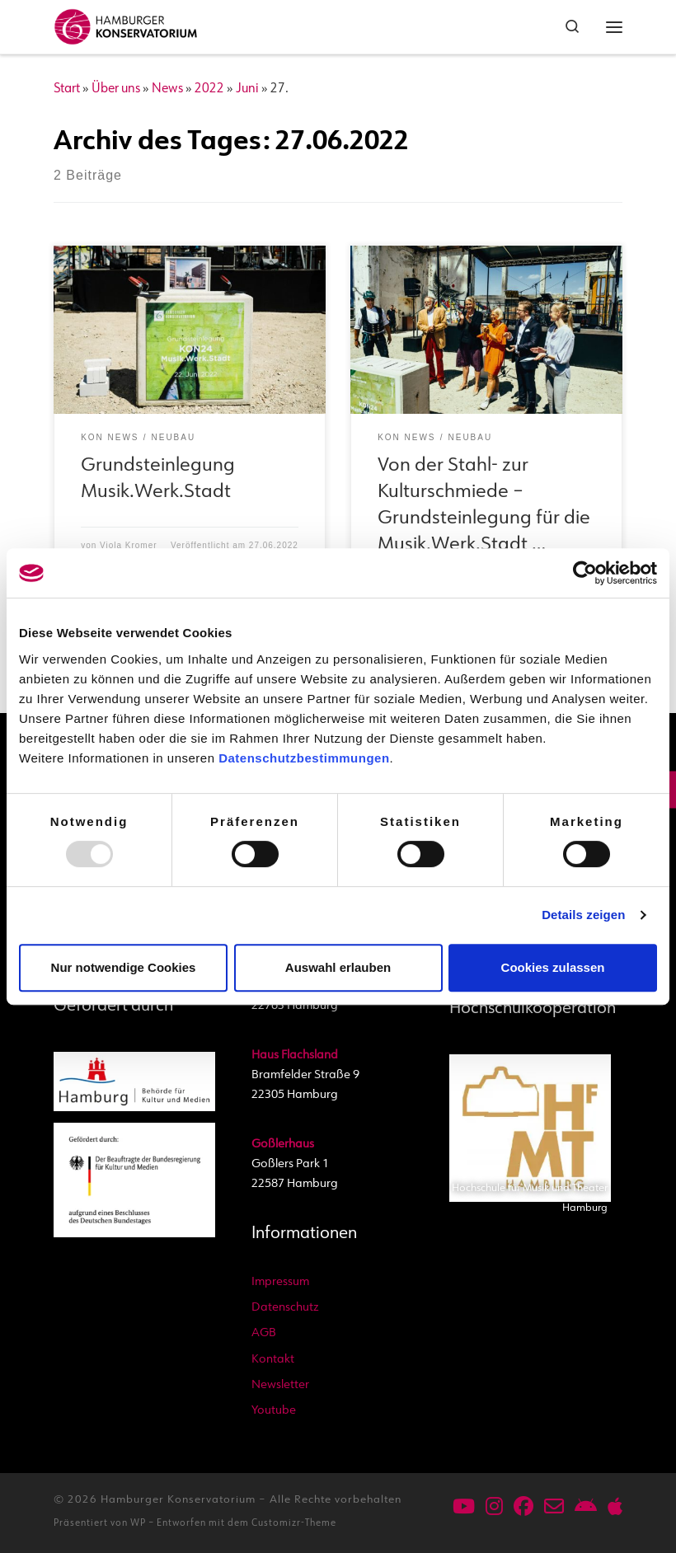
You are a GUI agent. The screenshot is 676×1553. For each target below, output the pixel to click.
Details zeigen (583, 915)
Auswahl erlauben (338, 967)
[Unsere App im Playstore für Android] (586, 1508)
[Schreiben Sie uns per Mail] (554, 1508)
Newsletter (280, 1385)
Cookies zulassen (553, 967)
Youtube (273, 1411)
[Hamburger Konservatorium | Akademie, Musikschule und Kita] (126, 24)
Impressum (280, 1282)
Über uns (116, 89)
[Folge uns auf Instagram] (494, 1508)
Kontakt (272, 1360)
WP (138, 1523)
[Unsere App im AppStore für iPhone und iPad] (615, 1508)
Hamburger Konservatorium (178, 1499)
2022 (209, 89)
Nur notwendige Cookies (123, 967)
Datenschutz (285, 1308)
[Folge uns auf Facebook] (523, 1508)
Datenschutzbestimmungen (303, 758)
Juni (247, 89)
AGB (263, 1333)
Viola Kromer (128, 545)
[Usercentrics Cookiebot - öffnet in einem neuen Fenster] (585, 573)
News (167, 89)
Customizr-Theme (293, 1523)
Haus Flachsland (294, 1055)
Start (67, 89)
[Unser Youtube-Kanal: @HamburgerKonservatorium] (464, 1508)
